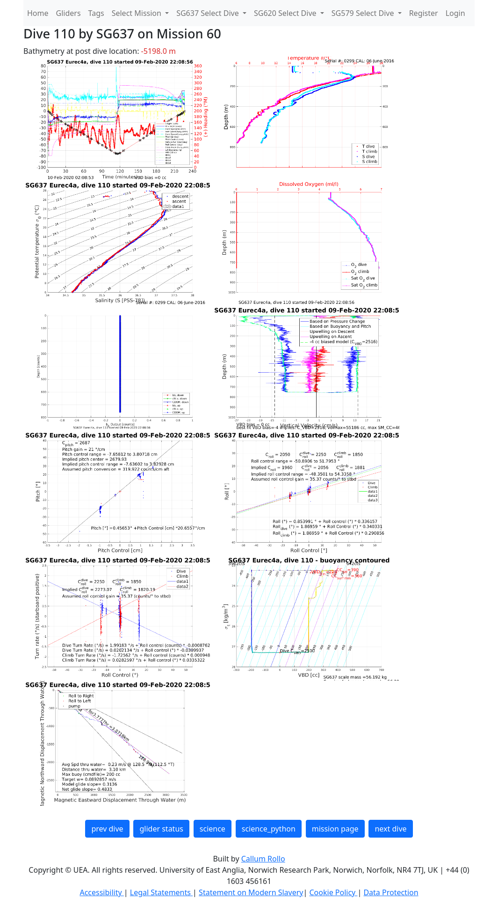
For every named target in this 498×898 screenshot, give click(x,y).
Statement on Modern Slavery (251, 892)
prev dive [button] (107, 829)
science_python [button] (269, 829)
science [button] (212, 829)
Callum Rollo (263, 859)
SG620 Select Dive (286, 13)
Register (423, 13)
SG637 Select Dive (208, 13)
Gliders (68, 13)
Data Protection (390, 892)
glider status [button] (161, 829)
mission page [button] (335, 829)
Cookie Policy (333, 892)
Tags (96, 13)
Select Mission (137, 13)
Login (455, 13)
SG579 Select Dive (364, 13)
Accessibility (101, 892)
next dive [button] (390, 829)
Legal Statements (161, 892)
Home (38, 13)
